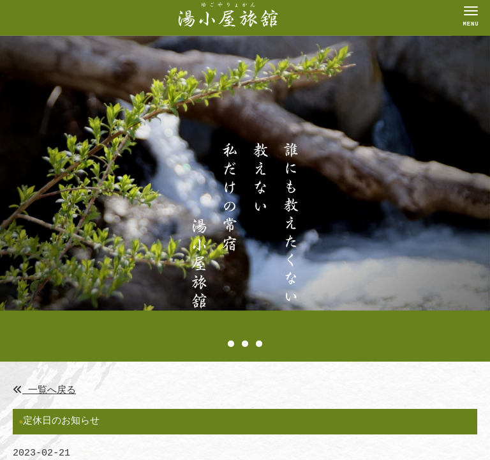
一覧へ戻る (44, 390)
